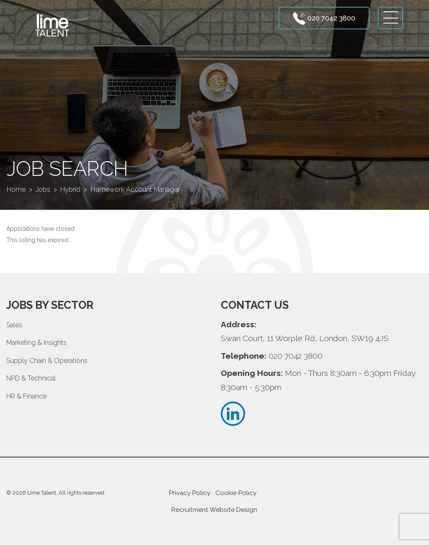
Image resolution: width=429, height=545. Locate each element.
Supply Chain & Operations (47, 361)
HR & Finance (26, 396)
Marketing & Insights (36, 343)
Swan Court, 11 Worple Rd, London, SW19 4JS (305, 338)
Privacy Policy (189, 493)
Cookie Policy (235, 493)
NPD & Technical (31, 378)
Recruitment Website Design (214, 510)
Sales (14, 325)
